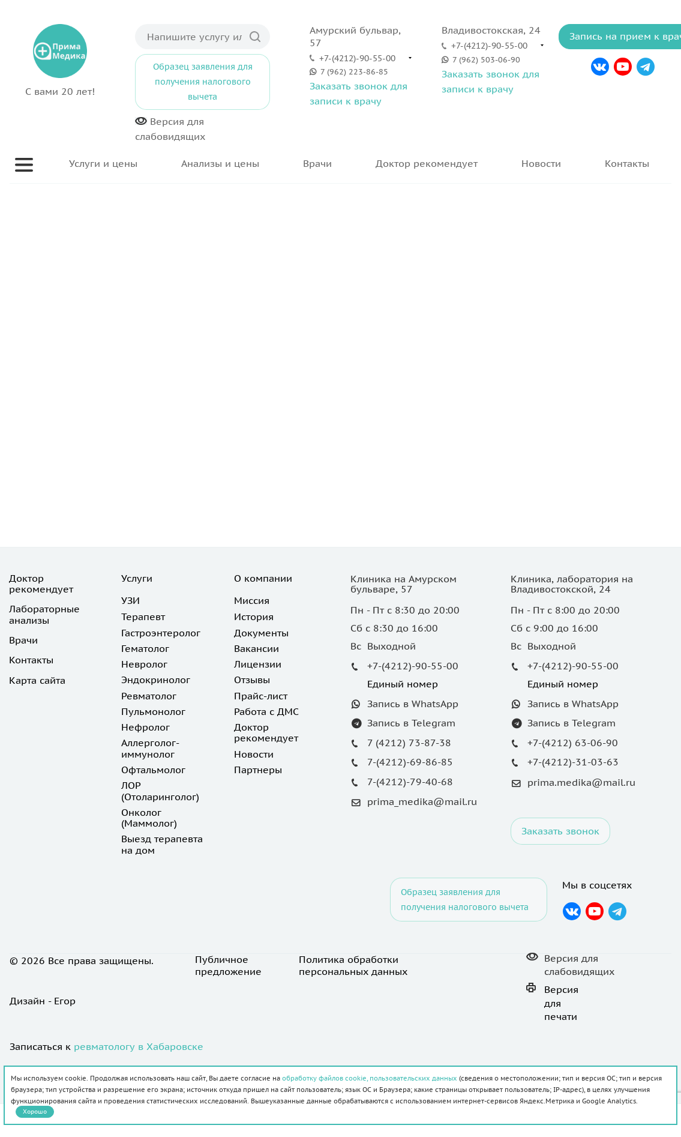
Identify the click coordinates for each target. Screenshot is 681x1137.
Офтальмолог (153, 770)
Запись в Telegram (411, 723)
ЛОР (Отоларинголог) (160, 790)
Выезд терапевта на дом (162, 844)
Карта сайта (37, 680)
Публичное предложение (228, 965)
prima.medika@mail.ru (581, 782)
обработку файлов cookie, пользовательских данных (369, 1078)
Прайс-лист (260, 696)
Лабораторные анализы (44, 614)
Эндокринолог (155, 680)
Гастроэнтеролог (160, 633)
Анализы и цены (220, 163)
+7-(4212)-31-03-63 (573, 762)
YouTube (623, 67)
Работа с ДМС (266, 711)
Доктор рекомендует (427, 163)
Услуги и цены (103, 163)
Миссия (251, 600)
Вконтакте (599, 67)
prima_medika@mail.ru (422, 801)
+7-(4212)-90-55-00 (357, 58)
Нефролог (145, 727)
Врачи (317, 163)
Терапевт (143, 617)
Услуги (136, 578)
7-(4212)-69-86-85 (410, 762)
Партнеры (258, 770)
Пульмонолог (153, 711)
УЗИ (130, 600)
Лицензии (257, 664)
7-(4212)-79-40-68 (410, 782)
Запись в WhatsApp (412, 704)
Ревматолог (148, 696)
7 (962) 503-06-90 (486, 60)
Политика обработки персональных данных (353, 965)
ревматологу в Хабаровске (138, 1046)
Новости (541, 163)
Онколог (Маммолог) (149, 817)
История (254, 617)
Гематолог (145, 648)
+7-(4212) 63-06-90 (572, 743)
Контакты (627, 163)
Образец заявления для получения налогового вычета (203, 81)
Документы (261, 633)
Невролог (144, 664)
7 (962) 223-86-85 (354, 72)
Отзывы (252, 680)
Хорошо (35, 1111)
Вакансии (256, 648)
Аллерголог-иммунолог (150, 748)
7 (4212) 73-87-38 (409, 743)
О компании (263, 578)
